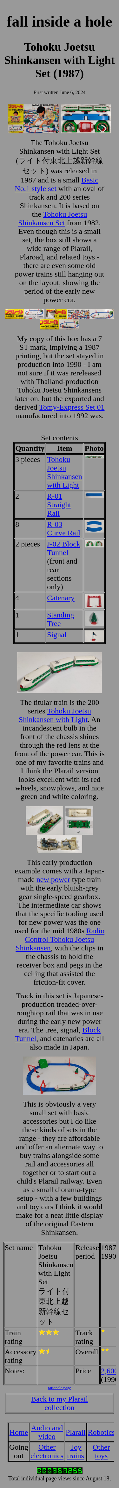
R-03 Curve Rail (63, 528)
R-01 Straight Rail (59, 504)
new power (53, 879)
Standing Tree (60, 619)
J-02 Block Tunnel (63, 548)
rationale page (59, 1387)
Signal (56, 634)
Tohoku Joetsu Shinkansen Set (52, 218)
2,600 (109, 1371)
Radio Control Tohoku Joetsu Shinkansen (60, 939)
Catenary (61, 598)
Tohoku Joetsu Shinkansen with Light (64, 472)
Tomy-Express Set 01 (71, 407)
